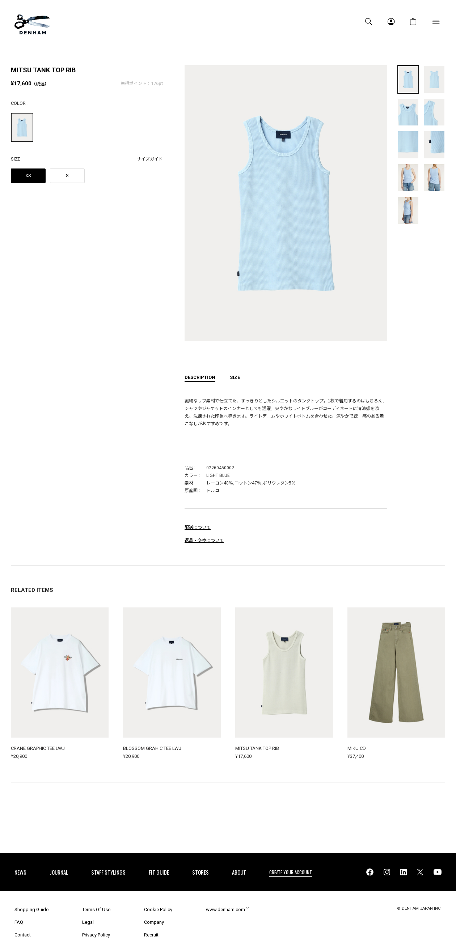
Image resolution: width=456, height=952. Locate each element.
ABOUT (239, 872)
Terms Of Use (96, 909)
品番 (189, 467)
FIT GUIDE (159, 872)
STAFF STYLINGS (108, 872)
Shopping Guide (31, 909)
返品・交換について (204, 540)
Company (154, 922)
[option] (286, 208)
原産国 (191, 490)
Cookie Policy (158, 909)
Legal (88, 922)
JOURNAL (59, 872)
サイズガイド (150, 158)
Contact (22, 935)
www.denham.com (225, 909)
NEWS (20, 872)
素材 (189, 482)
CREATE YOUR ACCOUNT (290, 872)
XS (28, 175)
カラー (191, 475)
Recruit (151, 935)
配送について (198, 527)
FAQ (18, 922)
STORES (200, 872)
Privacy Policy (96, 935)
